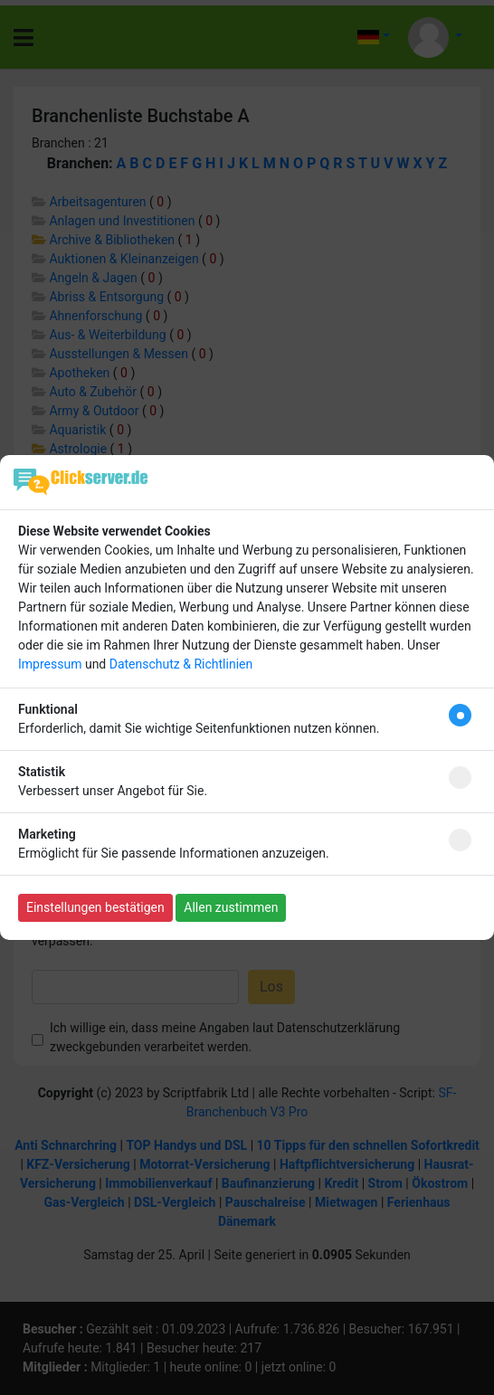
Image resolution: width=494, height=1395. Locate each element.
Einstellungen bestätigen (95, 907)
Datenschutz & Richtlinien (180, 664)
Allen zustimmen (231, 907)
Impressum (49, 664)
